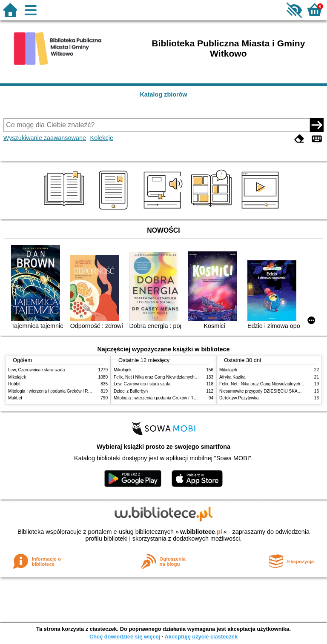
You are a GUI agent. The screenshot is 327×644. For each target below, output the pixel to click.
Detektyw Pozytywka (238, 398)
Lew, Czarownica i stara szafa (36, 370)
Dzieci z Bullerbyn (131, 391)
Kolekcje (101, 137)
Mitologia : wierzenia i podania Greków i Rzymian (55, 391)
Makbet (15, 398)
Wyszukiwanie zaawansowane (44, 137)
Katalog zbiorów (163, 94)
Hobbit (14, 384)
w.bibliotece (201, 531)
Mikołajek (17, 377)
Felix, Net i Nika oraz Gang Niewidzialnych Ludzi (160, 377)
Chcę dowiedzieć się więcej (124, 636)
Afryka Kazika (232, 377)
